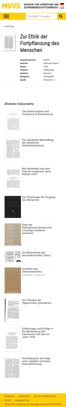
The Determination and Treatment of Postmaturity (37, 113)
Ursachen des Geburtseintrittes (32, 270)
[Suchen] (41, 16)
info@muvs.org (22, 400)
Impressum (9, 396)
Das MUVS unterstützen (44, 396)
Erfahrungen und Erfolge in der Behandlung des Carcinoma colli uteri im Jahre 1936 (37, 332)
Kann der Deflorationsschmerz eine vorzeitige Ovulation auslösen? (37, 229)
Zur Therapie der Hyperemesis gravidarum (36, 301)
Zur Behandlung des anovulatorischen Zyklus (36, 254)
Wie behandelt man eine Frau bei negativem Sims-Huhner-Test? (37, 171)
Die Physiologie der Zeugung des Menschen (38, 198)
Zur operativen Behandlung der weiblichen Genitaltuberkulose (38, 143)
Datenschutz (24, 396)
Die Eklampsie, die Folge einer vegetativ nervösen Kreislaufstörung (36, 361)
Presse (7, 400)
